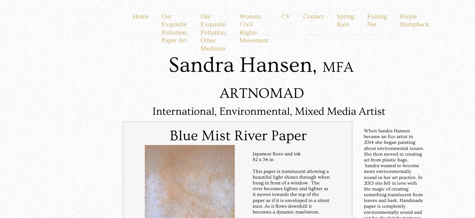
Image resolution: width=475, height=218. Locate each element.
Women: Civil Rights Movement (254, 28)
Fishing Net (377, 20)
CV (286, 16)
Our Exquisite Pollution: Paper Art (174, 28)
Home (141, 16)
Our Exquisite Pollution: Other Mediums (214, 32)
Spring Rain (345, 20)
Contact (313, 16)
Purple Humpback (414, 20)
